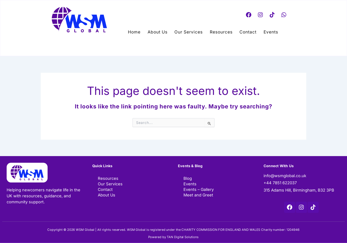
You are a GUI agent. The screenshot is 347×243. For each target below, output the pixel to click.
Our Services (189, 31)
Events (265, 31)
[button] (266, 31)
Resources (220, 31)
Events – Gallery (198, 190)
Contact (244, 31)
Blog (187, 178)
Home (139, 31)
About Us (161, 31)
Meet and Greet (198, 195)
